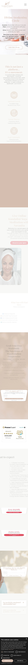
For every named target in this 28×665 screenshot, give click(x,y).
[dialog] (14, 651)
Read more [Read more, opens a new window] (11, 649)
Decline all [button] (20, 660)
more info (22, 427)
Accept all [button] (7, 660)
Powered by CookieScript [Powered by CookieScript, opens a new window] (6, 663)
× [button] (26, 638)
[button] (14, 658)
